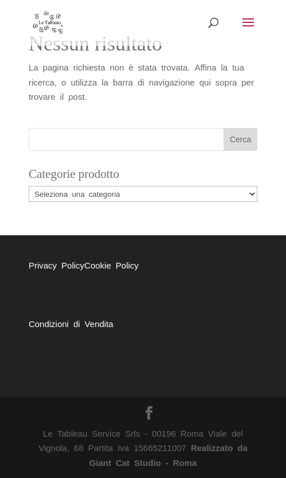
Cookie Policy (111, 265)
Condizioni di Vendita (71, 323)
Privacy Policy (56, 265)
